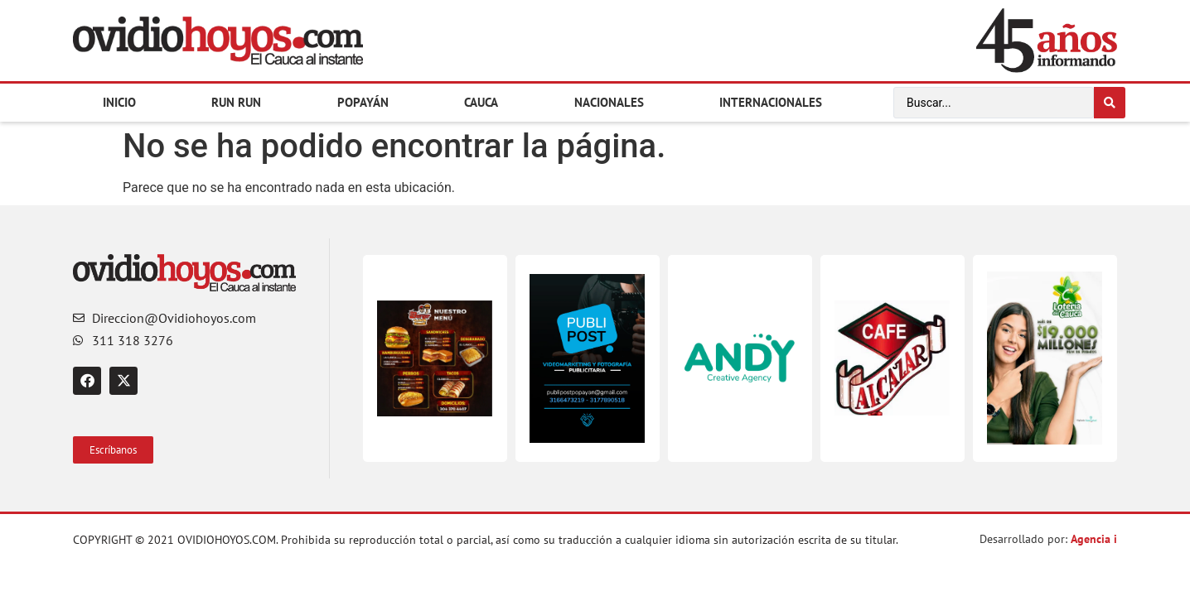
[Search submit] (1109, 102)
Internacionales (770, 102)
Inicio (119, 102)
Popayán (363, 102)
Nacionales (609, 102)
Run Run (236, 102)
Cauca (481, 102)
